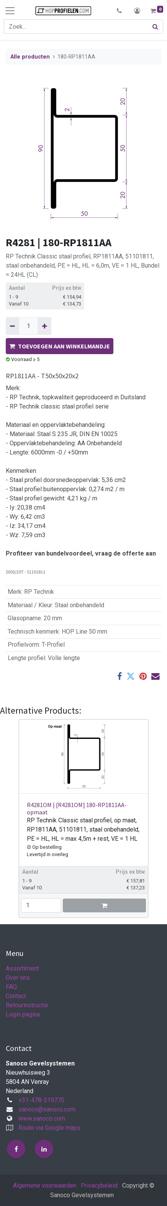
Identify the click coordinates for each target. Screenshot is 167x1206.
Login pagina (23, 1014)
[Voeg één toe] (44, 326)
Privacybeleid (99, 1185)
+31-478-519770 (41, 1100)
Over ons (18, 977)
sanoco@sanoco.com (46, 1109)
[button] (119, 10)
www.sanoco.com (41, 1118)
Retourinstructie (27, 1005)
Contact (16, 996)
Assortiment (22, 968)
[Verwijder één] (12, 326)
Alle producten (30, 57)
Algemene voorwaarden (44, 1185)
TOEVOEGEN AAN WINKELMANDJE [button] (59, 346)
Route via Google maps (49, 1127)
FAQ (11, 986)
